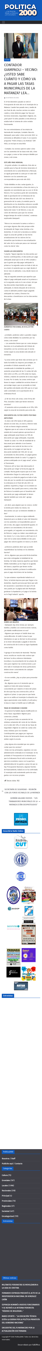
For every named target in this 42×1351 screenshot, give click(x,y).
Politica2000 (19, 1337)
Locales (7, 60)
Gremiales (6, 1180)
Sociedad (5, 1211)
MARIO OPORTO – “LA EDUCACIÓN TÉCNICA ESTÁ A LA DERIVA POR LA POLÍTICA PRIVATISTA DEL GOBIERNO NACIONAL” (21, 1319)
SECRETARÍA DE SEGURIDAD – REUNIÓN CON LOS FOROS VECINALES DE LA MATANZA (21, 791)
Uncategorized (8, 1216)
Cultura (5, 1175)
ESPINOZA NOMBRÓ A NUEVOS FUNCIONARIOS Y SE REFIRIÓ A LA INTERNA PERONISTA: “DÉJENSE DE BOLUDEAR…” (21, 1308)
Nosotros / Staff (8, 1159)
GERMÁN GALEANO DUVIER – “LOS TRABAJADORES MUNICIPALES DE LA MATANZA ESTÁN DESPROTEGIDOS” (24, 801)
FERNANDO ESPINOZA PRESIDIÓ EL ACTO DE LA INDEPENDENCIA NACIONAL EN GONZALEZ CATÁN (21, 1296)
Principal (5, 1196)
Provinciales (7, 1201)
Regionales (6, 1206)
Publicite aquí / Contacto (12, 1164)
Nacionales (6, 1191)
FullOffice (36, 1345)
